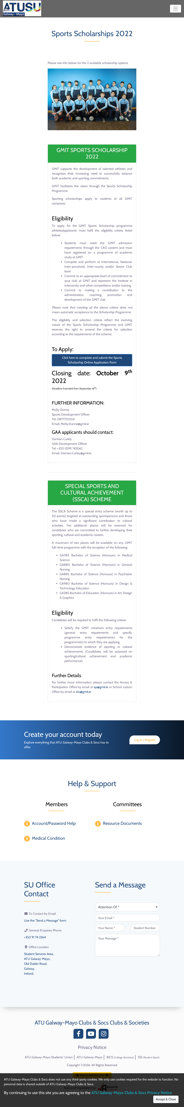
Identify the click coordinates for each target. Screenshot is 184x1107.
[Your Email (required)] (127, 917)
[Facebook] (79, 1035)
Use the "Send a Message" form (45, 920)
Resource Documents (122, 823)
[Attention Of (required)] (127, 906)
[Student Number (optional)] (145, 927)
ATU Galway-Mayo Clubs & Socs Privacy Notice (131, 1092)
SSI (148, 1057)
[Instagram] (105, 1035)
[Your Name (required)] (110, 927)
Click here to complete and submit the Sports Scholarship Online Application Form (92, 360)
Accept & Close (166, 1099)
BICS (120, 1057)
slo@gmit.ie (83, 692)
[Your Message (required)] (127, 945)
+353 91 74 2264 (35, 937)
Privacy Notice (92, 1047)
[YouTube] (92, 1035)
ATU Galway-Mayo (89, 1057)
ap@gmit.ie (101, 687)
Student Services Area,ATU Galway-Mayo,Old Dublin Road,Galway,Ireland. (39, 962)
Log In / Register (145, 740)
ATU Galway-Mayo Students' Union (49, 1057)
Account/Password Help (54, 823)
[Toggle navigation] (175, 9)
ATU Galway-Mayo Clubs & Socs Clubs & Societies (92, 1022)
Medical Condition (48, 838)
